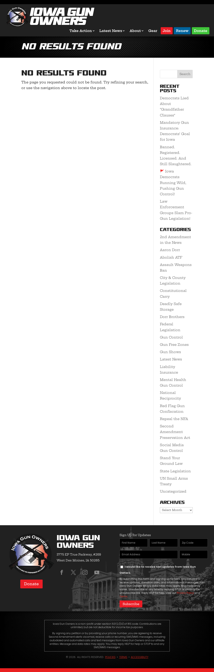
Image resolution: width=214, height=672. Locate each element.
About (135, 31)
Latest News (110, 31)
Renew (182, 30)
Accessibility (139, 656)
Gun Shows (170, 352)
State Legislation (175, 471)
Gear (152, 31)
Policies (110, 656)
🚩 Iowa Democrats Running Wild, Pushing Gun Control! (173, 182)
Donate (200, 30)
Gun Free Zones (174, 344)
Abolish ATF (171, 257)
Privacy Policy (185, 593)
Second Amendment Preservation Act (175, 431)
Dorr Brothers (172, 317)
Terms (123, 596)
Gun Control (171, 337)
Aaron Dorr (170, 250)
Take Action (80, 31)
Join (167, 30)
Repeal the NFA (174, 419)
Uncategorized (173, 491)
